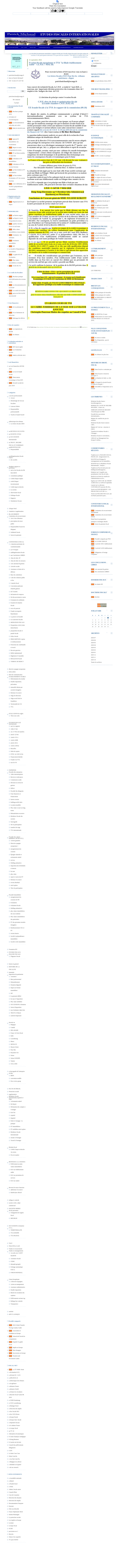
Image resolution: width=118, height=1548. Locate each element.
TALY (10, 1243)
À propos (16, 103)
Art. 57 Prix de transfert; (17, 732)
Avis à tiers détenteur (16, 518)
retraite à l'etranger (16, 1137)
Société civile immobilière (18, 942)
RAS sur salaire (15, 1181)
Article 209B (14, 740)
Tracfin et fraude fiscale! (18, 415)
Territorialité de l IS (16, 704)
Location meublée (16, 805)
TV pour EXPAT (13, 1540)
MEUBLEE (14, 1218)
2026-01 (93, 652)
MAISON (94, 463)
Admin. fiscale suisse (15, 1489)
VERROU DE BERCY (17, 661)
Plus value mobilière (16, 1002)
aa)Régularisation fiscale (18, 552)
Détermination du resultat (18, 679)
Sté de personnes (13, 1210)
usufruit (11, 1311)
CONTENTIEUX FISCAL (16, 542)
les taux (13, 871)
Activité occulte (15, 566)
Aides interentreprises (17, 774)
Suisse (12, 1055)
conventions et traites (101, 121)
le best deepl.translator (101, 93)
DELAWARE (14, 1030)
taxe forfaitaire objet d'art (18, 1010)
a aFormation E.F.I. (14, 1372)
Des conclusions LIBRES (102, 572)
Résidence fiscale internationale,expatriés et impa (16, 1097)
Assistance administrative (18, 1287)
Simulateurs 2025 (100, 106)
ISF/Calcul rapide (18, 347)
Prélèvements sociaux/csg (18, 1298)
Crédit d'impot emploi (17, 478)
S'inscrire (95, 61)
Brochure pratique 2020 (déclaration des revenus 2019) (17, 279)
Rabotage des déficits (19, 318)
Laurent (93, 485)
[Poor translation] (61, 11)
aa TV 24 (11, 1431)
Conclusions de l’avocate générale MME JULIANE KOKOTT (57, 198)
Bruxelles (13, 748)
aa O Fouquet (14, 549)
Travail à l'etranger (16, 1140)
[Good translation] (54, 11)
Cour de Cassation (14, 1495)
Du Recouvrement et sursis (18, 597)
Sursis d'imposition (16, 1007)
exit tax (13, 860)
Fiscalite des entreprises (15, 772)
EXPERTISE (12, 770)
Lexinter (11, 1523)
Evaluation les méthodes (17, 600)
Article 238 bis (15, 746)
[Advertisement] (101, 677)
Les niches (14, 490)
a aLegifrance (13, 1383)
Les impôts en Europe (15, 1520)
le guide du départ (100, 238)
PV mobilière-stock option (18, 1129)
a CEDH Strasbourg (14, 1400)
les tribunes (16, 334)
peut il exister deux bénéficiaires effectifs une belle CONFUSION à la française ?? (58, 296)
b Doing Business (14, 1439)
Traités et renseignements (16, 1251)
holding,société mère (16, 802)
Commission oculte (16, 780)
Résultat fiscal (13, 1147)
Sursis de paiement (16, 535)
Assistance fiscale (16, 1258)
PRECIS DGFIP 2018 (19, 128)
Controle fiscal (15, 583)
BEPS (12, 1075)
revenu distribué (15, 882)
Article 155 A (14, 737)
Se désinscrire (96, 63)
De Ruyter (13, 1104)
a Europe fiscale (13, 1417)
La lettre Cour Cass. (14, 1453)
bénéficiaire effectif (16, 1192)
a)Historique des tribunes (16, 421)
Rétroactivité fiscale (16, 659)
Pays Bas (13, 1050)
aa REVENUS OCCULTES (16, 431)
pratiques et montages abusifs (99, 521)
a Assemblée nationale (15, 1478)
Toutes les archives (96, 662)
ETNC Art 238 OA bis (17, 754)
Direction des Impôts (15, 1500)
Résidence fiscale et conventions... (100, 436)
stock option (14, 885)
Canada (13, 1027)
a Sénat (11, 1486)
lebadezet (93, 472)
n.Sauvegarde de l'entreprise (17, 1071)
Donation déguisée (16, 985)
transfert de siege (15, 827)
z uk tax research (13, 1467)
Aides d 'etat (14, 729)
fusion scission (15, 799)
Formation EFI (13, 949)
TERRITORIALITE (16, 1230)
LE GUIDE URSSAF (101, 541)
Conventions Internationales (62, 47)
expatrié (13, 1115)
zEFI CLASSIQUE (14, 1314)
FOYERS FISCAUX (15, 952)
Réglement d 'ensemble (17, 656)
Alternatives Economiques (16, 1434)
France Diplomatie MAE (16, 1512)
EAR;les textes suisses (101, 142)
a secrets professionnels (15, 396)
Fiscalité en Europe (100, 175)
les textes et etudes (100, 337)
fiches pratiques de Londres (102, 295)
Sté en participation (16, 824)
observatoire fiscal (16, 492)
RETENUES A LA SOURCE (17, 1162)
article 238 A (14, 743)
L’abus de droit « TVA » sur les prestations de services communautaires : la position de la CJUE (58, 272)
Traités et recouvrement (15, 1249)
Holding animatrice (16, 863)
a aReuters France (14, 1386)
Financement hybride (17, 757)
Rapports (13, 498)
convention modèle (16, 1078)
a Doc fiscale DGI (14, 1411)
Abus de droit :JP (15, 558)
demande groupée (16, 1264)
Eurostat (11, 1506)
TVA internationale (16, 830)
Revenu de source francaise (16, 1187)
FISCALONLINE (14, 1509)
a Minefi (11, 1481)
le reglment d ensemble (101, 205)
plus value (13, 874)
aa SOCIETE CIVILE (15, 434)
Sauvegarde (14, 822)
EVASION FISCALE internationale (15, 723)
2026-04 (93, 645)
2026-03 (93, 647)
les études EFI (99, 584)
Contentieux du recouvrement (17, 516)
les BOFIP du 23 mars (101, 314)
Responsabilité (15, 449)
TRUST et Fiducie (16, 1013)
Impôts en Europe (18, 1347)
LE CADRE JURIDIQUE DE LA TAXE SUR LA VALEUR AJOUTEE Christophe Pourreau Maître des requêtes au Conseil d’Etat (58, 309)
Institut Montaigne (14, 1514)
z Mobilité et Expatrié (15, 1464)
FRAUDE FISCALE (15, 954)
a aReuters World (14, 1389)
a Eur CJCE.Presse (14, 1414)
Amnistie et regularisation (16, 511)
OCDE (11, 1073)
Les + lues (24, 47)
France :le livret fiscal (17, 1033)
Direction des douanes (15, 1498)
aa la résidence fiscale (101, 233)
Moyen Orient (15, 1047)
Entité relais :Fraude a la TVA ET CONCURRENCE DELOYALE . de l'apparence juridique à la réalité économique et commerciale (58, 284)
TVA (12, 707)
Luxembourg (14, 1038)
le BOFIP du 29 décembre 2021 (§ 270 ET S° (58, 266)
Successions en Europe (19, 1353)
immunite (11, 972)
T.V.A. (11, 1228)
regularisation (13, 1094)
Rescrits (11, 1534)
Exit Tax (13, 1112)
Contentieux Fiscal (44, 47)
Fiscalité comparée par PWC (103, 539)
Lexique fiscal (13, 1526)
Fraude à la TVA (15, 760)
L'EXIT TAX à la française (102, 235)
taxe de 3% (14, 762)
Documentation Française (16, 1503)
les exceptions (99, 258)
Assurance (13, 976)
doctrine (97, 597)
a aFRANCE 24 (13, 1378)
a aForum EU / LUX (14, 1375)
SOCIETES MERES (14, 1208)
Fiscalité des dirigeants (17, 791)
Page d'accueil (72, 53)
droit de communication (15, 674)
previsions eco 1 (13, 1531)
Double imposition (16, 1290)
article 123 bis (15, 734)
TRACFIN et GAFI (14, 1246)
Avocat (13, 398)
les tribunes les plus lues (102, 354)
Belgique (13, 1024)
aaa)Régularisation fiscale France (16, 456)
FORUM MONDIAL (17, 1272)
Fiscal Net (33, 47)
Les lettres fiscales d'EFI (17, 424)
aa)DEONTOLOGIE (15, 447)
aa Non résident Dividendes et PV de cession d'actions (17, 178)
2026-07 (93, 638)
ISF (14, 246)
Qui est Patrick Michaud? (16, 78)
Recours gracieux (15, 650)
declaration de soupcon (17, 594)
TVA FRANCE (15, 1235)
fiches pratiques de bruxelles (103, 292)
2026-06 (93, 640)
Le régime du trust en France (103, 177)
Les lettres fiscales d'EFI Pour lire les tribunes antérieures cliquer (66, 77)
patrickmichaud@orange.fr (16, 75)
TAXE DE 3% (17, 266)
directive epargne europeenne (17, 669)
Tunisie (13, 1061)
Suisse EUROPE (15, 1058)
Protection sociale (14, 1091)
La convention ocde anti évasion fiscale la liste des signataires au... (101, 125)
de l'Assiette (14, 591)
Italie (12, 1036)
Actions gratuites (15, 840)
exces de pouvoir (15, 608)
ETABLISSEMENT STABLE (17, 676)
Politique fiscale (15, 495)
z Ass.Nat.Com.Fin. (14, 1459)
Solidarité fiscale (15, 532)
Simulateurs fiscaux (16, 501)
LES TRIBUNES (96, 270)
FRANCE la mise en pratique (103, 149)
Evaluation (14, 902)
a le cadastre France (14, 1425)
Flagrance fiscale (15, 956)
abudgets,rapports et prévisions (14, 467)
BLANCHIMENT (14, 514)
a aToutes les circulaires (15, 1392)
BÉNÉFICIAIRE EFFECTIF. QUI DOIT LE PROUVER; (58, 291)
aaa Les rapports (15, 726)
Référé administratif (16, 653)
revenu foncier (15, 933)
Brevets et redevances (17, 777)
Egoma (93, 481)
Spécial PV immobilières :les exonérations (14, 141)
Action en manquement (17, 1284)
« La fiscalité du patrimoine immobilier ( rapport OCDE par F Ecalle (48, 53)
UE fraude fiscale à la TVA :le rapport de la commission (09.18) (57, 107)
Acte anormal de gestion (17, 563)
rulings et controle (14, 1200)
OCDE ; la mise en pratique (102, 156)
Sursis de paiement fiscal (102, 524)
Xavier (93, 489)
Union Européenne (14, 1279)
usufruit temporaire (16, 1016)
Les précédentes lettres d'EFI (103, 81)
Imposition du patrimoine (16, 974)
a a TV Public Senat (18, 1369)
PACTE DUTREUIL (15, 1089)
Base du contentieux (16, 575)
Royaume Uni (14, 1052)
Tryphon (93, 455)
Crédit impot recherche (17, 487)
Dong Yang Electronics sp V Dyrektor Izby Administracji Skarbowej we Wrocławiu (57, 193)
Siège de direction (16, 695)
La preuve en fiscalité (17, 617)
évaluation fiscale (15, 905)
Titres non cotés (15, 716)
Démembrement (15, 982)
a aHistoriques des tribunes (16, 1381)
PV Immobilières (15, 1126)
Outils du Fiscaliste (12, 47)
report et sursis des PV (17, 877)
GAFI (10, 1450)
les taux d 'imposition (17, 999)
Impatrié (13, 1118)
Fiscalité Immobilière (15, 895)
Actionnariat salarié (16, 1101)
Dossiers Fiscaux (78, 47)
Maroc (12, 1041)
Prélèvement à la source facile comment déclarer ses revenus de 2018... (101, 318)
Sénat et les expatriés (15, 1537)
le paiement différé (16, 996)
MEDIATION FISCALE (17, 622)
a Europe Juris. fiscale (15, 1420)
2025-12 (93, 655)
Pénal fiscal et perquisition (98, 519)
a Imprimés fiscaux (14, 1422)
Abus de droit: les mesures (18, 561)
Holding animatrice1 (16, 908)
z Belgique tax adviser (15, 1462)
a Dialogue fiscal (13, 1406)
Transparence (14, 1304)
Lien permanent (65, 327)
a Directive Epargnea (16, 1281)
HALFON (94, 459)
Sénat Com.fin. (13, 1456)
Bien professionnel (16, 979)
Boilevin (93, 476)
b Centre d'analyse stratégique (17, 1436)
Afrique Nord (12, 508)
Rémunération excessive (17, 813)
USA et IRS (14, 1064)
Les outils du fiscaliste (19, 290)
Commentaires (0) (74, 327)
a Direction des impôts (15, 1408)
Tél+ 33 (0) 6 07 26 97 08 (16, 81)
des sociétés (14, 460)
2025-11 (93, 657)
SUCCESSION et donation (18, 1004)
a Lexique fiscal (13, 1428)
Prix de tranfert (15, 1155)
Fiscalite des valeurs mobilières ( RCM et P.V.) (16, 837)
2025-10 (93, 660)
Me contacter (16, 99)
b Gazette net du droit (15, 1442)
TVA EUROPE (15, 1233)
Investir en (12, 1022)
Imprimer (83, 327)
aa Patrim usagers (18, 215)
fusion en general (14, 964)
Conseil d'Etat (13, 1492)
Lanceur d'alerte (15, 406)
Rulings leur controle (16, 1301)
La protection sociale (15, 1517)
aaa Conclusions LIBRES (18, 555)
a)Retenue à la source (17, 1190)
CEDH (12, 1261)
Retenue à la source (16, 693)
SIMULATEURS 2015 (19, 355)
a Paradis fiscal (13, 1484)
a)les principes (99, 255)
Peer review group (16, 1081)
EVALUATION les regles (16, 713)
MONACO (14, 1044)
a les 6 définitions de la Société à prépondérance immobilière (17, 186)
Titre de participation (16, 888)
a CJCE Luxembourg (15, 1403)
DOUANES (12, 672)
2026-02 (93, 650)
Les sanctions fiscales (17, 619)
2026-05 (93, 642)
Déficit (12, 788)
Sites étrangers (17, 1350)
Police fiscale (14, 636)
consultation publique (17, 476)
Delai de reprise (15, 751)
